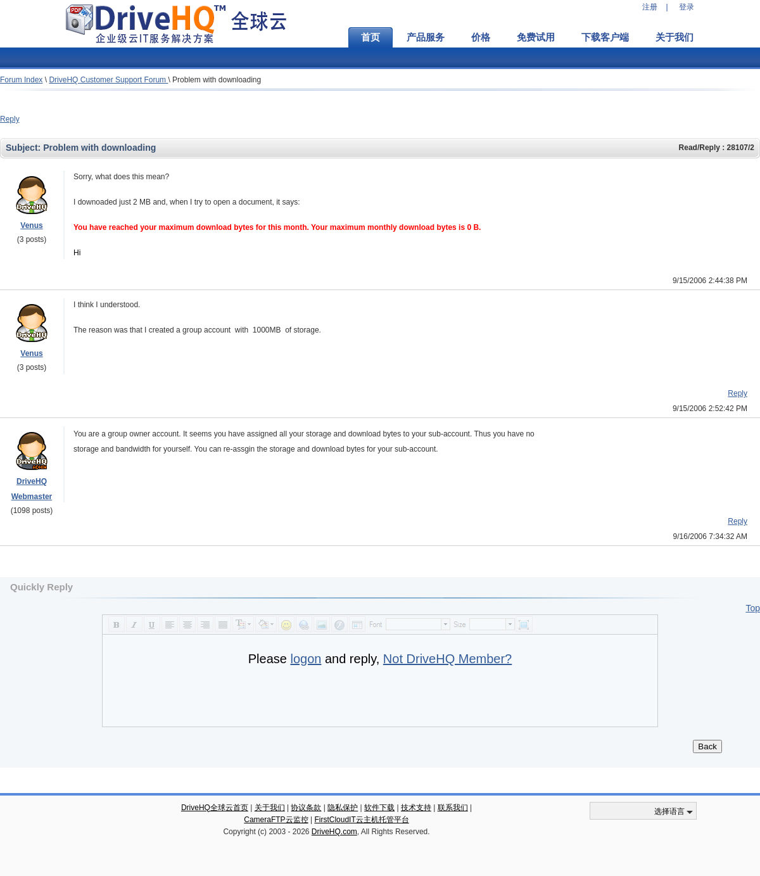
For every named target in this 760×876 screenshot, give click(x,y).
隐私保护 (342, 807)
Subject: (24, 148)
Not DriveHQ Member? (447, 659)
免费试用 (536, 37)
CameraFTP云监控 (276, 819)
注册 (649, 7)
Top (752, 608)
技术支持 (416, 807)
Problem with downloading (216, 79)
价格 (480, 37)
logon (305, 659)
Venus (31, 225)
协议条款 (306, 807)
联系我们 (453, 807)
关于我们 (675, 37)
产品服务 (426, 37)
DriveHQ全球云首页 (214, 807)
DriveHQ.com (334, 831)
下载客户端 (605, 37)
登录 (686, 7)
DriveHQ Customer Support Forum (108, 79)
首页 (370, 37)
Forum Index (21, 79)
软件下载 (379, 807)
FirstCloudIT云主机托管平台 (361, 819)
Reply (10, 119)
